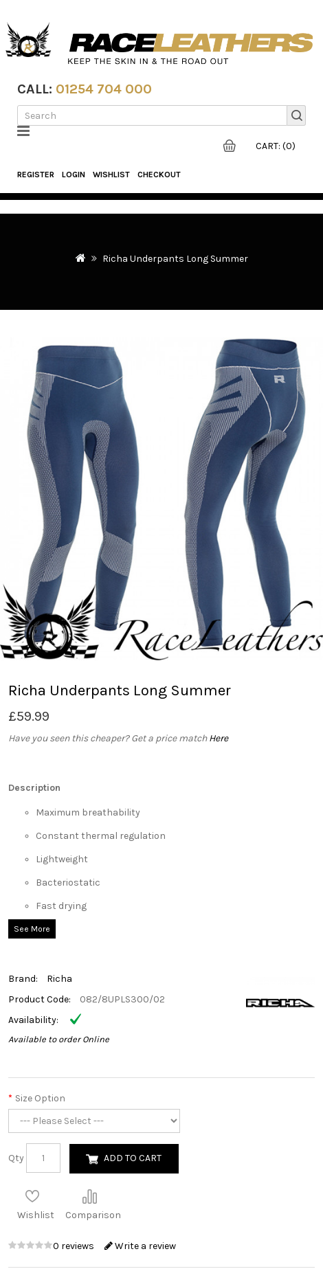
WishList (111, 174)
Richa (59, 979)
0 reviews (74, 1246)
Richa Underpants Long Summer (175, 259)
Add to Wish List (32, 1196)
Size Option (40, 1098)
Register (35, 174)
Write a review (140, 1246)
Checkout (159, 174)
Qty (16, 1158)
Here (218, 738)
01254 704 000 (104, 89)
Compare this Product (89, 1196)
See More (32, 929)
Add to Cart (133, 1158)
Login (73, 174)
